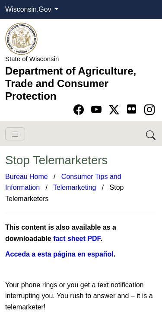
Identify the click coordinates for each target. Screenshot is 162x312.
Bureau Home (26, 176)
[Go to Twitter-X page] (115, 110)
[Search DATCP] (151, 133)
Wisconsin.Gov (29, 9)
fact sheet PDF (76, 238)
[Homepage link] (21, 38)
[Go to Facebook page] (80, 110)
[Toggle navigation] (15, 134)
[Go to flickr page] (131, 109)
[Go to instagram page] (149, 110)
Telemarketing (74, 187)
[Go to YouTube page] (98, 110)
